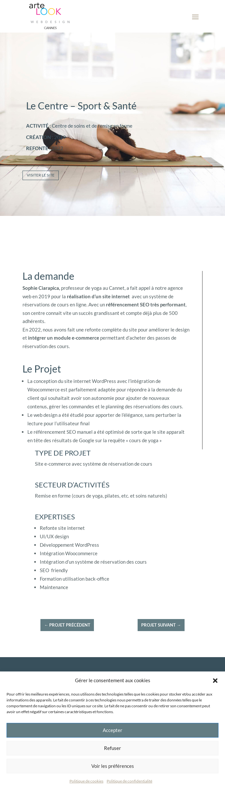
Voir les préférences (112, 766)
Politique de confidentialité (129, 781)
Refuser (112, 748)
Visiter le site (40, 175)
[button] (215, 680)
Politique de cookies (86, 781)
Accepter (112, 730)
